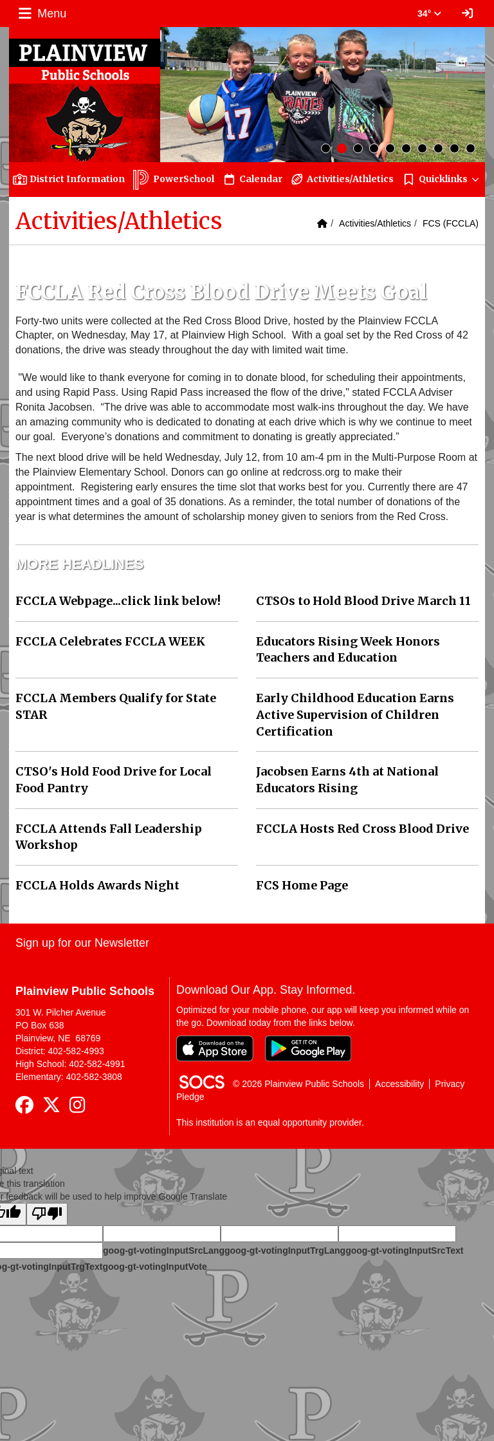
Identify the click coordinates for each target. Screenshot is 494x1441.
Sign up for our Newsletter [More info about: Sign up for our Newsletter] (82, 942)
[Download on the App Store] (214, 1048)
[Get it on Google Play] (308, 1048)
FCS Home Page (302, 885)
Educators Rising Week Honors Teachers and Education (348, 649)
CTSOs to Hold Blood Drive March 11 (363, 600)
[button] (441, 179)
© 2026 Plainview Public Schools (298, 1084)
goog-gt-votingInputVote (154, 1266)
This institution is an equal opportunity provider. (270, 1122)
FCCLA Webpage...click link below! (118, 600)
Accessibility (399, 1084)
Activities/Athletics (375, 223)
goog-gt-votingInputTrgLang (284, 1250)
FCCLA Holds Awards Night (97, 885)
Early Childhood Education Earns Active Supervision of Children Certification (355, 714)
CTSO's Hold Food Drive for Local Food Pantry (113, 779)
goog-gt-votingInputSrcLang (163, 1250)
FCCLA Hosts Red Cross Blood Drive (362, 828)
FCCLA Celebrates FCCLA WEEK (110, 641)
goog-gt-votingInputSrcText (404, 1250)
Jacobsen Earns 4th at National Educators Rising (347, 779)
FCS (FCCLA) (451, 223)
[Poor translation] (47, 1214)
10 (470, 148)
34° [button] (429, 13)
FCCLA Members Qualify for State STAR (115, 706)
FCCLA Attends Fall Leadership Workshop (108, 837)
